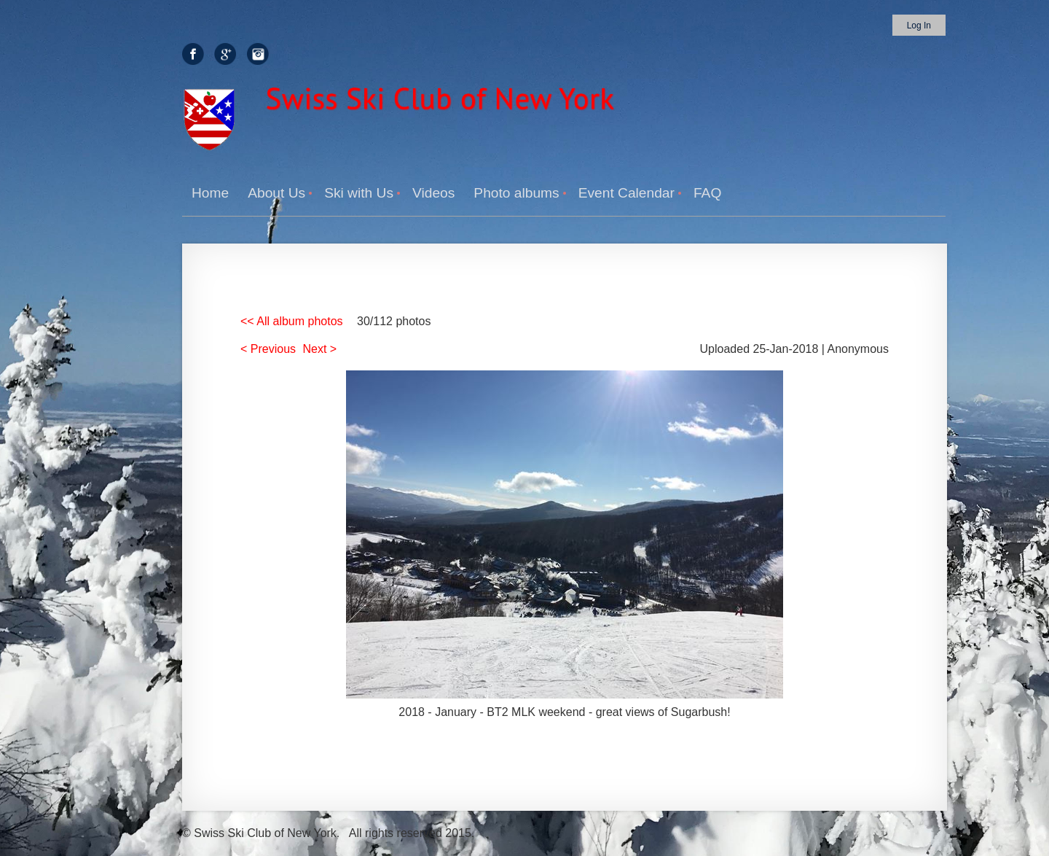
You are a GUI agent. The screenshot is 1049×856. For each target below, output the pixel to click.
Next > (320, 349)
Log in (919, 25)
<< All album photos (291, 321)
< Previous (268, 349)
